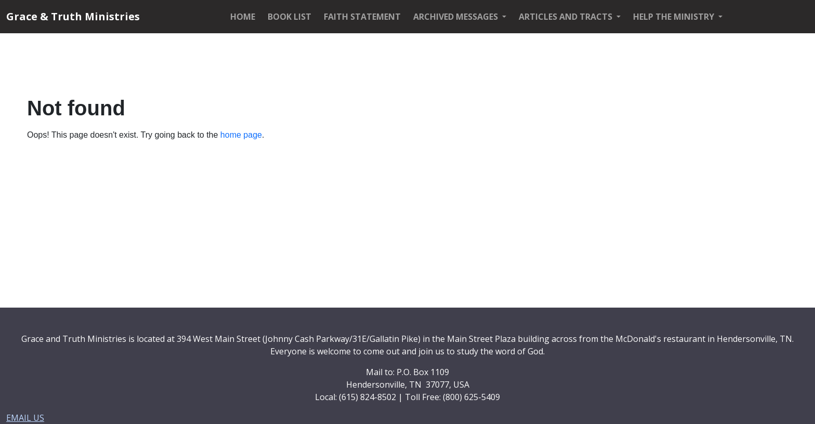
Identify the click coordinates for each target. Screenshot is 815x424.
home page (241, 134)
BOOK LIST (289, 16)
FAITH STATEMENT (362, 16)
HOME (242, 16)
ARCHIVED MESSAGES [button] (456, 16)
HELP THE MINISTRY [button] (674, 16)
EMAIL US (25, 417)
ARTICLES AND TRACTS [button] (566, 16)
